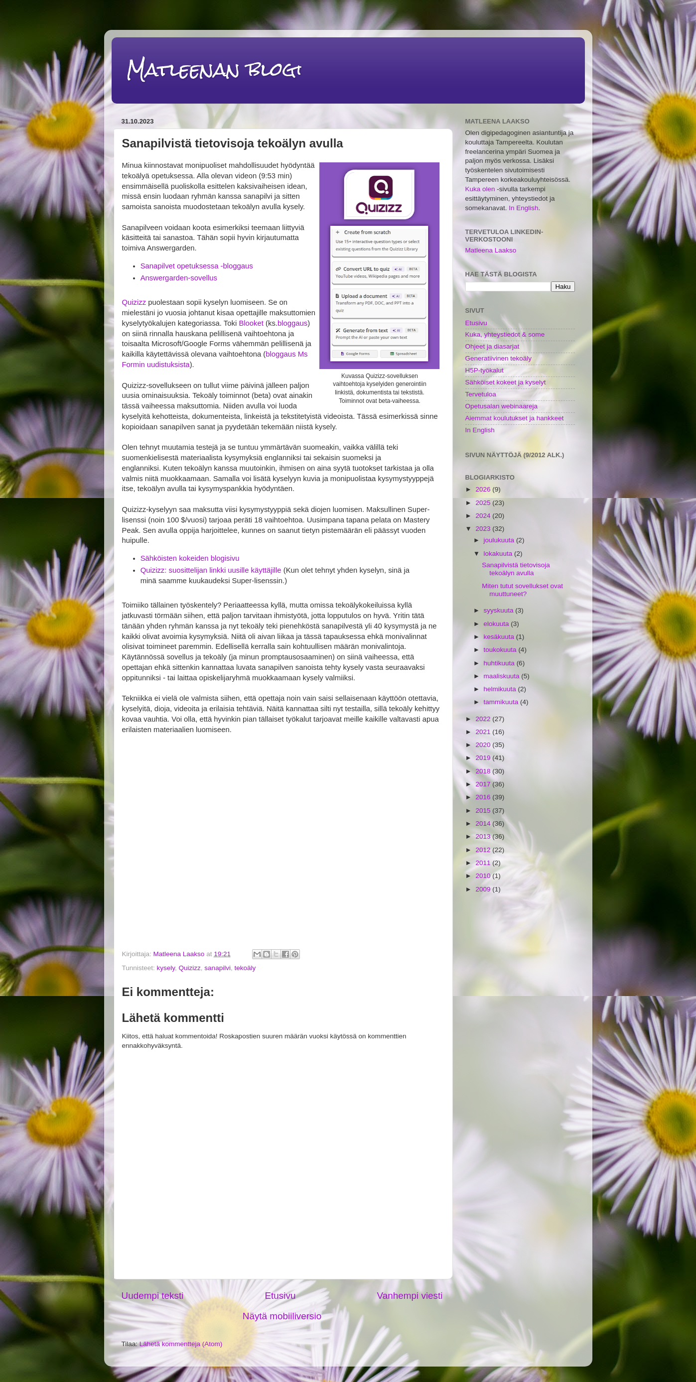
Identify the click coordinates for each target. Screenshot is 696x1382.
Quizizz (134, 302)
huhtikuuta (500, 663)
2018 (483, 771)
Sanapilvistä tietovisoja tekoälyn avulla (516, 569)
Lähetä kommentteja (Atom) (181, 1344)
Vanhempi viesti (410, 1295)
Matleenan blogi (214, 69)
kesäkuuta (500, 636)
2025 (483, 502)
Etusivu (280, 1295)
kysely (166, 968)
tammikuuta (502, 702)
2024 (483, 515)
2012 (483, 850)
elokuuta (497, 624)
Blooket (251, 323)
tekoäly (245, 968)
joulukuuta (500, 540)
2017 (483, 784)
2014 (483, 823)
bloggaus (292, 323)
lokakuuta (499, 553)
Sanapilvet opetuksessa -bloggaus (196, 266)
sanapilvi (217, 968)
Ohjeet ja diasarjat (492, 346)
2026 (483, 489)
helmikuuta (501, 689)
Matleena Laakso (491, 250)
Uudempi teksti (153, 1295)
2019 (483, 757)
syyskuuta (500, 610)
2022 (483, 719)
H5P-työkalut (484, 370)
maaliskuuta (503, 676)
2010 (483, 875)
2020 (483, 745)
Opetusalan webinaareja (501, 406)
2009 (483, 889)
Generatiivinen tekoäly (498, 358)
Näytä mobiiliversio (282, 1316)
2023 (483, 528)
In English (523, 208)
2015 (483, 810)
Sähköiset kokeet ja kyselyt (505, 382)
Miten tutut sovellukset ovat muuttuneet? (522, 590)
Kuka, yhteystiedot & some (505, 334)
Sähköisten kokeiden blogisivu (190, 558)
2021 (483, 732)
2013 (483, 836)
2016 (483, 797)
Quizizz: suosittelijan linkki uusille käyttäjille (210, 570)
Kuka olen (480, 189)
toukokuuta (501, 649)
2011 (483, 863)
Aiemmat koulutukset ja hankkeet (514, 418)
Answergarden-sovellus (178, 278)
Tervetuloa (480, 394)
